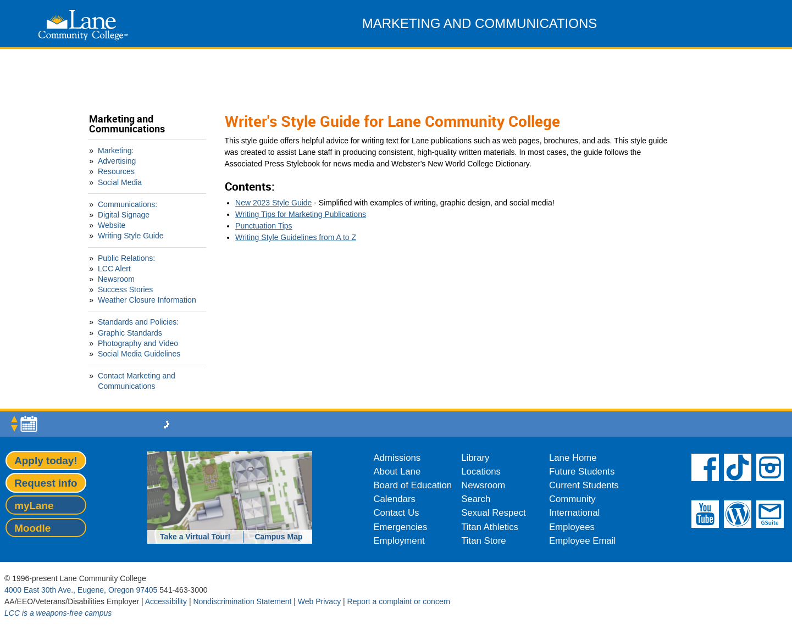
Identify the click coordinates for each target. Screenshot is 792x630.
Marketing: (116, 150)
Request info (45, 483)
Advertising (117, 161)
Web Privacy (319, 601)
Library (475, 458)
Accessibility (166, 601)
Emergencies (400, 527)
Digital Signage (123, 214)
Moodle (32, 528)
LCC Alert (114, 268)
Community (572, 499)
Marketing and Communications (127, 124)
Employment (398, 541)
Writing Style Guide (131, 235)
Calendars (394, 499)
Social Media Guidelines (139, 353)
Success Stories (125, 289)
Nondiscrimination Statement (242, 601)
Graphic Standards (130, 332)
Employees (572, 527)
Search (475, 499)
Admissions (396, 458)
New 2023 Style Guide (273, 202)
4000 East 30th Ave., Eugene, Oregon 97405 (80, 590)
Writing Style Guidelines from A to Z (295, 237)
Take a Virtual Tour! (195, 536)
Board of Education (412, 485)
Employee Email (582, 541)
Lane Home (573, 458)
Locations (481, 471)
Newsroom (116, 279)
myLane (33, 505)
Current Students (584, 485)
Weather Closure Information (147, 300)
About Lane (396, 471)
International (574, 513)
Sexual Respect (493, 513)
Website (111, 225)
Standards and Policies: (138, 321)
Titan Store (483, 541)
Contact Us (396, 513)
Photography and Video (138, 343)
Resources (116, 171)
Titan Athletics (489, 527)
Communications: (127, 204)
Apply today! (45, 460)
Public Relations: (126, 258)
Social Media (120, 182)
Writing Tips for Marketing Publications (300, 214)
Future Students (581, 471)
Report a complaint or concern (399, 601)
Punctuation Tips (263, 225)
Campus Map (278, 536)
